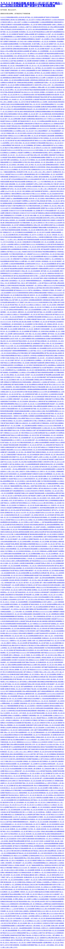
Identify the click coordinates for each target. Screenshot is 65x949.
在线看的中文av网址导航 (47, 937)
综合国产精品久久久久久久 (16, 478)
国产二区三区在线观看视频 (33, 309)
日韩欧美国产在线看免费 (30, 268)
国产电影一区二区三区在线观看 (9, 31)
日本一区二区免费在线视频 (44, 715)
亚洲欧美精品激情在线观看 (20, 48)
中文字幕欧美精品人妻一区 (48, 181)
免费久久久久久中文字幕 (50, 285)
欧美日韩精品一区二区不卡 (28, 234)
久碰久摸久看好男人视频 (33, 481)
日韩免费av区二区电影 (31, 176)
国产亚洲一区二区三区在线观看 (50, 271)
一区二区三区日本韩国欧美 (56, 82)
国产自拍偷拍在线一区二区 (31, 937)
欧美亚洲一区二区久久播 (35, 650)
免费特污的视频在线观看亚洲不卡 (24, 85)
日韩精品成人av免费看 (45, 551)
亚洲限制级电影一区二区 (20, 413)
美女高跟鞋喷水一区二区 (18, 831)
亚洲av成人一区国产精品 (30, 486)
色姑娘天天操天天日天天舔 (29, 251)
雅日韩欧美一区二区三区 (18, 498)
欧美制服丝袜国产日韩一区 (12, 737)
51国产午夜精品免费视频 (50, 536)
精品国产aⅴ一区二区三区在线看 (39, 821)
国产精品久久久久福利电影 (46, 720)
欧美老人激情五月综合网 (37, 532)
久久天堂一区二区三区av (28, 512)
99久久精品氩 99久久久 (46, 123)
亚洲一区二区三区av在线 (30, 476)
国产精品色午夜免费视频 (25, 97)
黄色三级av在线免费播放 (29, 128)
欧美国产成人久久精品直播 (56, 225)
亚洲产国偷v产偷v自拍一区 (29, 662)
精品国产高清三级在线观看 (42, 575)
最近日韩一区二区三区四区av (45, 795)
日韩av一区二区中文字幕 (11, 732)
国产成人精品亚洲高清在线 (21, 275)
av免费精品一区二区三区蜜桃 (14, 546)
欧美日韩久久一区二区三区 (8, 394)
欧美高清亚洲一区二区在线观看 (23, 324)
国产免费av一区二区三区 (41, 44)
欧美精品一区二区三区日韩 (51, 138)
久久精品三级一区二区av (49, 428)
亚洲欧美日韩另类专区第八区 (41, 27)
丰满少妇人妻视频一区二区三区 (26, 114)
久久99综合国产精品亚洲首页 (42, 510)
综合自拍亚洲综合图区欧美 (21, 167)
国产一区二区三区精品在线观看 (39, 606)
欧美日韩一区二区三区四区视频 (50, 829)
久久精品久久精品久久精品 (37, 411)
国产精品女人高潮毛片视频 (20, 570)
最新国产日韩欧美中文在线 (35, 474)
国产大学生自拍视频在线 (16, 179)
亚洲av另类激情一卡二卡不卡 (10, 587)
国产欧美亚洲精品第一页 (26, 396)
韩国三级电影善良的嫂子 (36, 346)
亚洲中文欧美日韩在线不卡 (14, 271)
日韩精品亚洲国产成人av (23, 933)
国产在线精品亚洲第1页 (7, 679)
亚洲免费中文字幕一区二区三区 (11, 686)
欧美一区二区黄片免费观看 (23, 338)
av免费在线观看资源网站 (22, 561)
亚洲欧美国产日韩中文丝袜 (33, 725)
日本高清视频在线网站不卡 (48, 104)
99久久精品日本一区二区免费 (27, 423)
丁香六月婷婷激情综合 (39, 616)
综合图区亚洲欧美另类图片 (35, 461)
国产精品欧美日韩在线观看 (19, 278)
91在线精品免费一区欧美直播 (8, 906)
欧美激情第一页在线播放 (56, 41)
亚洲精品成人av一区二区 (27, 773)
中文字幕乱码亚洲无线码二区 (34, 205)
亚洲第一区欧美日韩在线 (50, 102)
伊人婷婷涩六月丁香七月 (42, 222)
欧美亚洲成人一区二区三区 (41, 41)
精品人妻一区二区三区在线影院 (31, 271)
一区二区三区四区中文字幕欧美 (29, 720)
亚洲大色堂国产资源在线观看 (53, 749)
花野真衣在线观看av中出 (56, 705)
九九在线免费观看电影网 (42, 403)
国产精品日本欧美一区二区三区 (25, 341)
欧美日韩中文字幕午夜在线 (24, 391)
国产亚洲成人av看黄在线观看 (42, 145)
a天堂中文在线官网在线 (23, 297)
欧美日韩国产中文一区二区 (16, 457)
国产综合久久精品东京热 (11, 97)
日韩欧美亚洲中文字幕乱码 (31, 123)
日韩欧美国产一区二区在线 (20, 399)
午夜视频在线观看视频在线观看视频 (37, 389)
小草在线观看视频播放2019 (36, 602)
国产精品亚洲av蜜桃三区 (25, 343)
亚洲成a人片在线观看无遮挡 (44, 418)
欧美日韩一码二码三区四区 (56, 529)
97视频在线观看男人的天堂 (46, 268)
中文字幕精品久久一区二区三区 (25, 505)
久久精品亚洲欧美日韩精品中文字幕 (32, 138)
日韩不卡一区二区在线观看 (53, 739)
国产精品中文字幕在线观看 (37, 387)
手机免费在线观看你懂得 (41, 790)
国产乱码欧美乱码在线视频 (55, 377)
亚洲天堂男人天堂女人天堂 (42, 85)
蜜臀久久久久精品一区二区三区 (44, 116)
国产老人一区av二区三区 (7, 53)
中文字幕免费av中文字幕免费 (21, 918)
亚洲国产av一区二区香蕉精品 (53, 259)
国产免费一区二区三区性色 (20, 300)
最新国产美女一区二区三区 (32, 104)
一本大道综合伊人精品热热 (52, 358)
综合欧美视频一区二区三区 (10, 575)
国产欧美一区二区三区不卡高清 (55, 616)
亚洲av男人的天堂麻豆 (21, 913)
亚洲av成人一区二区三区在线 (23, 63)
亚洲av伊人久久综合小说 (43, 147)
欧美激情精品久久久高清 (43, 244)
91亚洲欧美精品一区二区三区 (25, 370)
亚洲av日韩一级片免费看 (41, 155)
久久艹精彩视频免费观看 (11, 705)
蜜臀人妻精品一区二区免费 (22, 899)
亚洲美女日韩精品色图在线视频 (37, 292)
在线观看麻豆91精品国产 (54, 527)
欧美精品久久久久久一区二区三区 (37, 273)
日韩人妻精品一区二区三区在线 (15, 374)
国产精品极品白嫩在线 (27, 875)
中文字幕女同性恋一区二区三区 (16, 833)
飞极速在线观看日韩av (10, 172)
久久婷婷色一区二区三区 (10, 713)
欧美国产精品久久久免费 (17, 261)
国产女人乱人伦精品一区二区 (29, 519)
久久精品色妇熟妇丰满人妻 (12, 515)
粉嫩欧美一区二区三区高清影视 (41, 807)
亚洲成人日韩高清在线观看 (16, 186)
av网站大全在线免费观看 (42, 442)
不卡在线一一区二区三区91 (22, 377)
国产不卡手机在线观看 (47, 210)
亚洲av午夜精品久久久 (32, 471)
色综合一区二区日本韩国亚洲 (47, 266)
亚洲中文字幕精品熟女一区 (44, 423)
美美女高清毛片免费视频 (56, 676)
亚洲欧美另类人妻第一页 (43, 230)
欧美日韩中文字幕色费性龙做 (22, 850)
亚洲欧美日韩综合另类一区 (47, 464)
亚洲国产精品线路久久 (33, 759)
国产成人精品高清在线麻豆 (55, 97)
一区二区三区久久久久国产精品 (24, 155)
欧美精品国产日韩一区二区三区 (14, 582)
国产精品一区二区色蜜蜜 (44, 312)
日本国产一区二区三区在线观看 (34, 374)
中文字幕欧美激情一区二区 (27, 222)
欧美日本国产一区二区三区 (56, 896)
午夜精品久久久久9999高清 (40, 623)
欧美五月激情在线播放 (10, 114)
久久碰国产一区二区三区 (30, 879)
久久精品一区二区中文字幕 (20, 102)
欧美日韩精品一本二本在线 (8, 99)
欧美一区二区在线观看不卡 (31, 507)
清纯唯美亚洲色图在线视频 (47, 126)
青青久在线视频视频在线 (14, 249)
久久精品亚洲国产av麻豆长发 (12, 87)
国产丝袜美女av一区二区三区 (23, 500)
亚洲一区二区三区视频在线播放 (31, 553)
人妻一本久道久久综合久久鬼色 (41, 679)
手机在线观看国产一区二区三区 (28, 314)
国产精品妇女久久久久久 (21, 290)
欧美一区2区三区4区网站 (50, 556)
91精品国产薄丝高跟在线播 (10, 445)
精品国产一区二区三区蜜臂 (52, 48)
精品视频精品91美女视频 (50, 280)
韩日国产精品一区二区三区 (17, 304)
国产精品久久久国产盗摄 (49, 283)
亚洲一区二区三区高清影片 (33, 667)
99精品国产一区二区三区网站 (23, 862)
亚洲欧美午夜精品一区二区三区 (34, 75)
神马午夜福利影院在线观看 (31, 239)
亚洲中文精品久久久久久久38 (45, 133)
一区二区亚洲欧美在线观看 (29, 425)
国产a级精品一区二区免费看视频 (39, 51)
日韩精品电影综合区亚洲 (12, 222)
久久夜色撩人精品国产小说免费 (15, 75)
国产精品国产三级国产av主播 (33, 457)
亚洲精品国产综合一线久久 (17, 283)
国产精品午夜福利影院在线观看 (36, 89)
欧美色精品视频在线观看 (14, 237)
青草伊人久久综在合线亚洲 (31, 179)
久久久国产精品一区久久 (34, 350)
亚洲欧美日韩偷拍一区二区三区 (20, 77)
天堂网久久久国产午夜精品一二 (32, 522)
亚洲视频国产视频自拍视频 (39, 227)
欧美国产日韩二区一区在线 (19, 916)
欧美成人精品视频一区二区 (52, 331)
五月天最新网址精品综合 (23, 800)
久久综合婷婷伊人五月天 (14, 599)
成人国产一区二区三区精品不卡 (9, 631)
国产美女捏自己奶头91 (12, 795)
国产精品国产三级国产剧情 (54, 459)
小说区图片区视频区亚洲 (45, 237)
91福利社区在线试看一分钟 (20, 333)
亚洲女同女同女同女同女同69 (45, 565)
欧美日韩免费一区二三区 (36, 853)
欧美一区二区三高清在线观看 (25, 379)
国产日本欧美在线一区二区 (27, 147)
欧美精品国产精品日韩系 (40, 97)
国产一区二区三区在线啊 (55, 34)
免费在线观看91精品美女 (53, 159)
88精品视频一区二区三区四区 (17, 184)
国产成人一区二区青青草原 (24, 394)
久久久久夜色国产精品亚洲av (44, 771)
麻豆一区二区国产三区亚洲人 (33, 261)
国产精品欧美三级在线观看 (46, 135)
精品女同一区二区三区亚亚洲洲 (36, 109)
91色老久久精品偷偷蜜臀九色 (29, 70)
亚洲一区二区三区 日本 (52, 80)
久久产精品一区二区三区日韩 (8, 94)
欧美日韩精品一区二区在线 (21, 362)
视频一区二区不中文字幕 (47, 877)
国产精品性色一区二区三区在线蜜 (32, 780)
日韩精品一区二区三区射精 (52, 848)
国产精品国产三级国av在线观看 (25, 34)
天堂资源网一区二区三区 (22, 215)
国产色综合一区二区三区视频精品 (46, 754)
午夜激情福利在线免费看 (57, 899)
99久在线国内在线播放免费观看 (9, 44)
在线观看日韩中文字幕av (30, 420)
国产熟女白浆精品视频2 (14, 894)
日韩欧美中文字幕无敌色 (12, 213)
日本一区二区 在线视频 (47, 242)
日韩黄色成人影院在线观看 (19, 727)
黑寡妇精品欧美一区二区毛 (43, 732)
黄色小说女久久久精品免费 (54, 437)
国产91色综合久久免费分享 (48, 759)
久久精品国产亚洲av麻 (24, 621)
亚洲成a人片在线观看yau (14, 715)
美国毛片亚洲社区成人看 (7, 532)
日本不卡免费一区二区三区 (29, 894)
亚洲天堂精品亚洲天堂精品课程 (46, 246)
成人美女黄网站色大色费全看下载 (36, 384)
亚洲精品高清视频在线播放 (43, 111)
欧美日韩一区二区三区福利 (10, 406)
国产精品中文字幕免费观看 (20, 846)
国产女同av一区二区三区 (14, 188)
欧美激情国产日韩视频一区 (39, 60)
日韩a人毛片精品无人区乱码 (8, 29)
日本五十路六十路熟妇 (26, 41)
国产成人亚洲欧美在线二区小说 (52, 401)
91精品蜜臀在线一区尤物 (54, 850)
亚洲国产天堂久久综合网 (47, 660)
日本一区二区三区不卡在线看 (41, 232)
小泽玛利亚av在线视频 (31, 186)
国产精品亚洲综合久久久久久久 (20, 196)
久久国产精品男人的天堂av (29, 237)
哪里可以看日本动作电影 (25, 406)
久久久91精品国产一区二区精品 (29, 515)
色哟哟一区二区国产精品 (16, 476)
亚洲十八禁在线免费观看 (35, 536)
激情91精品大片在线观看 (51, 203)
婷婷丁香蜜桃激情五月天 (45, 70)
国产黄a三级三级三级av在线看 (22, 321)
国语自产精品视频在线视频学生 (47, 251)
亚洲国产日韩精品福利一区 (11, 41)
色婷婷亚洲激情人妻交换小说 (8, 19)
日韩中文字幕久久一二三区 (8, 908)
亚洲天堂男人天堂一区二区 (32, 744)
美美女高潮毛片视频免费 (26, 633)
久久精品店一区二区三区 (44, 234)
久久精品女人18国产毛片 (25, 27)
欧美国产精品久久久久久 (28, 244)
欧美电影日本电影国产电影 (40, 500)
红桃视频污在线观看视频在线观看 (38, 416)
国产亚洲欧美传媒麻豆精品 (32, 747)
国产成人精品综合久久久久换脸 (48, 488)
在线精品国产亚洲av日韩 (27, 684)
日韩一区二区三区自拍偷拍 (54, 343)
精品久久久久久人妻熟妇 (12, 771)
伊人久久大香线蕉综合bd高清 (26, 94)
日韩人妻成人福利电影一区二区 (36, 162)
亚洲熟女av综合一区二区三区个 (25, 130)
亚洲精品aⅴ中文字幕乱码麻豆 (53, 215)
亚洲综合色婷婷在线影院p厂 (17, 309)
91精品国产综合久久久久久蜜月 (14, 174)
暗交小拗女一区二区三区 (22, 143)
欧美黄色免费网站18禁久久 (55, 604)
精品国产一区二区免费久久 (43, 39)
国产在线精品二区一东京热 (56, 623)
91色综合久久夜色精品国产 (43, 58)
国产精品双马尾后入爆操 (50, 355)
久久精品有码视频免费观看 (16, 263)
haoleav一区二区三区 (6, 46)
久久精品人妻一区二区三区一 (48, 776)
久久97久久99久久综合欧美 (54, 693)
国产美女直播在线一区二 (28, 68)
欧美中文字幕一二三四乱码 (37, 275)
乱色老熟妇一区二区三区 (14, 242)
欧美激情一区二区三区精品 (26, 73)
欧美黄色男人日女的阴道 (42, 336)
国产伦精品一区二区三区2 (12, 684)
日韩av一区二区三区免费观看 (38, 297)
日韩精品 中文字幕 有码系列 (27, 631)
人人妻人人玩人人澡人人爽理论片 (23, 751)
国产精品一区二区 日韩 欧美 (39, 628)
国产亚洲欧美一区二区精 (37, 331)
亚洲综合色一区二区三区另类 (50, 638)
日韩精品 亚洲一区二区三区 (14, 133)
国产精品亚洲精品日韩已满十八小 (18, 812)
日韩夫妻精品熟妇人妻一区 (53, 858)
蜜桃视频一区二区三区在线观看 (16, 725)
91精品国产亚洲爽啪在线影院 (33, 428)
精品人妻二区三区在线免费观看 (32, 638)
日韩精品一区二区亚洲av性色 (31, 761)
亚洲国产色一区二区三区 (7, 85)
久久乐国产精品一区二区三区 (29, 809)
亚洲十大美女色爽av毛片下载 (47, 184)
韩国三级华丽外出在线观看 (21, 51)
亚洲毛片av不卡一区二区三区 (28, 795)
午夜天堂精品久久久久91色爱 (29, 432)
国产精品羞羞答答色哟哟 (37, 196)
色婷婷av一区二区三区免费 (19, 643)
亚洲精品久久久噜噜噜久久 (10, 152)
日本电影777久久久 (52, 742)
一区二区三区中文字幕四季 (15, 466)
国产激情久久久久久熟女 (39, 140)
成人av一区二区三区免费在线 (49, 553)
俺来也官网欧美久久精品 (19, 193)
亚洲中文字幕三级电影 (25, 589)
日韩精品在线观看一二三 (7, 611)
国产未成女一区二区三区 (9, 442)
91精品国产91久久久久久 (34, 254)
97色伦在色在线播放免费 (51, 75)
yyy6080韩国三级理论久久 (13, 244)
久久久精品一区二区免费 (49, 457)
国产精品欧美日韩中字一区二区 (27, 121)
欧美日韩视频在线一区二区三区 (44, 792)
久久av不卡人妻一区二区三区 (13, 191)
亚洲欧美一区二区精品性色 (43, 768)
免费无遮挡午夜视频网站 (55, 621)
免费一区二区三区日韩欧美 (8, 379)
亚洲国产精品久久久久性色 (29, 597)
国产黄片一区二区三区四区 (31, 466)
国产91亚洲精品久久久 (41, 34)
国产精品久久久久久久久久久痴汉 (42, 611)
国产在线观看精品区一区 (28, 686)
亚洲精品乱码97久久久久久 (11, 116)
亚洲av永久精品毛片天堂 (51, 766)
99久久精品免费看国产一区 (42, 130)
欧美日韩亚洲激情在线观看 (46, 449)
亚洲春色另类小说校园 (48, 220)
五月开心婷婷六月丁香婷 (14, 780)
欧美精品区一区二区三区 (49, 261)
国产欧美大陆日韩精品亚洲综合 (53, 532)
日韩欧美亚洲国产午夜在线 (14, 454)
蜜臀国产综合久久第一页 (14, 430)
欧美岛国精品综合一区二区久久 (44, 838)
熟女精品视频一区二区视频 (32, 210)
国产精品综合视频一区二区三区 (26, 708)
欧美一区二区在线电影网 (39, 693)
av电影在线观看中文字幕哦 (35, 817)
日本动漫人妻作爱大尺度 (16, 580)
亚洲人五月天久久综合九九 (52, 539)
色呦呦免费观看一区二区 (30, 734)
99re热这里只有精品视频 (35, 217)
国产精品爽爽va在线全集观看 (8, 27)
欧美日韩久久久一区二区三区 (28, 36)
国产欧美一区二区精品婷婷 (45, 445)
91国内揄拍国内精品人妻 (30, 174)
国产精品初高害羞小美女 (35, 46)
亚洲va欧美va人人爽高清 (36, 401)
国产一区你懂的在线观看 (47, 778)
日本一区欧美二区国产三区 (55, 498)
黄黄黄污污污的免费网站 (21, 416)
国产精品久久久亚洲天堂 (22, 355)
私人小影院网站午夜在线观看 (33, 317)
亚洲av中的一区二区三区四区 (34, 483)
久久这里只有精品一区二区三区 (54, 727)
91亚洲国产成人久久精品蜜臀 (22, 701)
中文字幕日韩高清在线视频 (48, 481)
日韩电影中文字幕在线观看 (38, 143)
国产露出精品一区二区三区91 (22, 679)
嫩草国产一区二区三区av (35, 570)
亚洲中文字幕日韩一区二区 (47, 454)
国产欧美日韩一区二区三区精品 (48, 466)
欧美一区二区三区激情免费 (22, 408)
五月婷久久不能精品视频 (23, 227)
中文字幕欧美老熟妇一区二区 (46, 174)
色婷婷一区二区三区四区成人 (37, 812)
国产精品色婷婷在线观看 (51, 53)
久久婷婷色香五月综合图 (56, 394)
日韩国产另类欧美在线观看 (34, 942)
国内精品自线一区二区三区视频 (13, 882)
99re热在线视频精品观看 (48, 469)
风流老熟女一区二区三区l (52, 490)
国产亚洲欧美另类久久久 (35, 102)
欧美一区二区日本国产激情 (35, 278)
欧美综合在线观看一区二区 (14, 763)
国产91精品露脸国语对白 (57, 31)
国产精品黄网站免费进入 (11, 418)
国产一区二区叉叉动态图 (53, 109)
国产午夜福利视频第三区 (53, 645)
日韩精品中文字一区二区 (10, 232)
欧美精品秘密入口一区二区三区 (13, 824)
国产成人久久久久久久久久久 (26, 150)
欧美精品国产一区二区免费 (11, 585)
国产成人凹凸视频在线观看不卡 (17, 739)
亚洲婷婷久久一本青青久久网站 (14, 488)
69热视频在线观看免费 (35, 300)
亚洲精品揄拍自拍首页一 (53, 164)
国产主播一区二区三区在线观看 (48, 179)
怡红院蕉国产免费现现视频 (21, 527)
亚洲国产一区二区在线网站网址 (9, 396)
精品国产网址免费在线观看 (16, 841)
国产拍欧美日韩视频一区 (19, 384)
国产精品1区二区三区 (22, 853)
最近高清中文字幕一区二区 (10, 802)
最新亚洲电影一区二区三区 (27, 792)
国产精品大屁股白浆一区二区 (43, 341)
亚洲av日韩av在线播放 (54, 561)
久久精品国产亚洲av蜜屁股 (8, 157)
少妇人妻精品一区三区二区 (47, 594)
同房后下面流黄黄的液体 (35, 365)
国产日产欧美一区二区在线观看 (19, 437)
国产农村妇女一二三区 (54, 382)
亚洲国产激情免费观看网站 (54, 338)
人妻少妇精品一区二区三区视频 (40, 541)
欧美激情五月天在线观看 (14, 722)
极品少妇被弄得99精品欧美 (56, 904)
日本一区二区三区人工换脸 (42, 802)
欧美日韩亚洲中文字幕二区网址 (48, 302)
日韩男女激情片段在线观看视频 (13, 553)
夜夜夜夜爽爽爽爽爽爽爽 (20, 350)
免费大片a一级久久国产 (14, 22)
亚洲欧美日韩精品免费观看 (48, 106)
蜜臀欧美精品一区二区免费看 (10, 703)
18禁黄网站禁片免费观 (57, 614)
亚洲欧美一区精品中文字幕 (54, 812)
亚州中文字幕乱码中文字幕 (22, 645)
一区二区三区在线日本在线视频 (52, 817)
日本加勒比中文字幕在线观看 (8, 626)
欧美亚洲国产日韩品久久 (7, 865)
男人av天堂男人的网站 (24, 930)
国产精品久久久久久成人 (11, 39)
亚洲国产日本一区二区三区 (56, 44)
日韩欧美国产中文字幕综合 (56, 155)
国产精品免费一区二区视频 (31, 594)
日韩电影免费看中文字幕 (20, 162)
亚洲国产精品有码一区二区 (36, 539)
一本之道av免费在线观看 (19, 469)
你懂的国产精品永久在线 (38, 319)
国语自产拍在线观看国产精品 (49, 747)
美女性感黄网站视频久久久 (8, 130)
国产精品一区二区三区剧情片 (44, 68)
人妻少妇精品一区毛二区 (23, 164)
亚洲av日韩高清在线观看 (45, 879)
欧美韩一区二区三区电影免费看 (21, 541)
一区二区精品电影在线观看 (14, 662)
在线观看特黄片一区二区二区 (26, 732)
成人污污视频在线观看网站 (50, 483)
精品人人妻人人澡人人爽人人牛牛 (49, 672)
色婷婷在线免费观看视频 (51, 843)
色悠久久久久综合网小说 (55, 118)
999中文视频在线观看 (26, 614)
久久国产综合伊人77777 (31, 266)
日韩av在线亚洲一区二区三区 (45, 664)
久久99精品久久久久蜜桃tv (20, 46)
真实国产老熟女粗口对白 (13, 126)
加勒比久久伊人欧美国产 (37, 53)
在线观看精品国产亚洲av (41, 82)
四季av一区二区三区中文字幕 (18, 89)
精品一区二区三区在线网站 (48, 674)
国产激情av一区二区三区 (36, 56)
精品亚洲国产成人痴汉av (50, 819)
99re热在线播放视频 (41, 326)
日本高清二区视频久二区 (41, 92)
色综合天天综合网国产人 (34, 698)
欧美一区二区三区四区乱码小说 (52, 568)
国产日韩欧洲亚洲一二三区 (33, 283)
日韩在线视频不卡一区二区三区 (28, 445)
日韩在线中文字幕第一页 (49, 290)
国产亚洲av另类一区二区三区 (44, 686)
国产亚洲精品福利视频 (33, 652)
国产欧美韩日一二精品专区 (48, 191)
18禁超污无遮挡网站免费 (50, 278)
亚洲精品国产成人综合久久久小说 (23, 92)
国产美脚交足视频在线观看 (43, 24)
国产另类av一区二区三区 (31, 940)
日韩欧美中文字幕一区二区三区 (48, 722)
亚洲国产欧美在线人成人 (54, 140)
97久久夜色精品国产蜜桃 (41, 396)
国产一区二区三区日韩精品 (27, 771)
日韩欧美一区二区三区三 (50, 205)
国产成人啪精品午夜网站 (28, 737)
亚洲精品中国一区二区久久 (52, 346)
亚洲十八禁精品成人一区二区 (17, 655)
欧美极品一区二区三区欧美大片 (52, 56)
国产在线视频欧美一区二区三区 (35, 358)
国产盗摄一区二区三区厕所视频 (52, 643)
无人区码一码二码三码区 (20, 461)
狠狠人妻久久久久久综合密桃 (46, 186)
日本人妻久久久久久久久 (32, 302)
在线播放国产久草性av (32, 184)
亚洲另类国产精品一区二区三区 (24, 783)
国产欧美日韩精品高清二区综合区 (19, 524)
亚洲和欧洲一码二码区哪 (24, 60)
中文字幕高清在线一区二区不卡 (31, 824)
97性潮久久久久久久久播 (38, 503)
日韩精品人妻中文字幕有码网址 (43, 379)
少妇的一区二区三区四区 (49, 304)
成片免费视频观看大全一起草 (55, 391)
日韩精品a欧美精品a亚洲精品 (25, 82)
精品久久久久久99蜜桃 (16, 778)
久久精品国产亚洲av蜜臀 (16, 307)
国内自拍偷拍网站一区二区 (46, 176)
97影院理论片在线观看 (42, 705)
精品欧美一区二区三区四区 (56, 92)
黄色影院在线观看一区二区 (24, 623)
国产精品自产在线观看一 (17, 256)
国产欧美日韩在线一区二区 (10, 889)
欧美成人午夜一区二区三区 (18, 358)
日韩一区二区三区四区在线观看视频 (45, 696)
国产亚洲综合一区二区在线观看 (25, 908)
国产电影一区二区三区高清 (38, 408)
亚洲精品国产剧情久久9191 (37, 911)
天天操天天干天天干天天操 (16, 210)
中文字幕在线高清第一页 (26, 44)
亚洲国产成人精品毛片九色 (14, 138)
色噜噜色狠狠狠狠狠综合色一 (34, 280)
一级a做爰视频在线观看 (33, 208)
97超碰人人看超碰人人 (57, 24)
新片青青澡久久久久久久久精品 (26, 58)
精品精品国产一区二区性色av (34, 285)
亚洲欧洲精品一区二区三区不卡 (27, 19)
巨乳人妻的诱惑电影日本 (20, 759)
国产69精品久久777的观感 (45, 447)
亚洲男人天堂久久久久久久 (30, 188)
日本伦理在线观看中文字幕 (46, 597)
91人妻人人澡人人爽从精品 (46, 188)
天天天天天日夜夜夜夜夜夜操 (19, 292)
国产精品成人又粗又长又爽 (19, 766)
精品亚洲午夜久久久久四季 (37, 77)
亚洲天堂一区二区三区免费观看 (39, 295)
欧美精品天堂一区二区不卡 (24, 29)
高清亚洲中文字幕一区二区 (24, 172)
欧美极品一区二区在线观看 (26, 870)
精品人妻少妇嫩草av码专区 (45, 580)
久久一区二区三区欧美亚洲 (41, 65)
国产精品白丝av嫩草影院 (24, 693)
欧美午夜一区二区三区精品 (37, 198)
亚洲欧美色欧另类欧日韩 (22, 295)
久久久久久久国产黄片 (29, 754)
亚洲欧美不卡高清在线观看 (14, 24)
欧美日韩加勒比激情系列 (37, 524)
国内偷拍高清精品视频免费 (29, 710)
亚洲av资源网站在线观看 (15, 664)
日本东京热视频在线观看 (17, 104)
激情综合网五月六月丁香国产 (15, 302)
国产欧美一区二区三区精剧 (42, 73)
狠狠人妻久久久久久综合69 (10, 633)
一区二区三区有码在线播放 (15, 879)
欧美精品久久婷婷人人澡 (21, 217)
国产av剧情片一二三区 (50, 602)
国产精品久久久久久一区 (22, 53)
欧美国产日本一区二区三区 (11, 336)
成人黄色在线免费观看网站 (40, 29)
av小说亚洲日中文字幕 (56, 336)
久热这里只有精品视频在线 (8, 708)
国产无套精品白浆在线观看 (14, 691)
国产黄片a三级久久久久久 (53, 384)
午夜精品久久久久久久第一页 (12, 432)
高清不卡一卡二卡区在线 (11, 343)
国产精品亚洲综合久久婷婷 (41, 31)
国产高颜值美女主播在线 (43, 213)
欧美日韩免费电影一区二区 (15, 522)
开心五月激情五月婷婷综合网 (46, 763)
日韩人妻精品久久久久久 (32, 660)
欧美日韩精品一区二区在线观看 (19, 604)
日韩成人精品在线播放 (52, 167)
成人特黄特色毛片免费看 (7, 63)
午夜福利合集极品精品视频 (21, 411)
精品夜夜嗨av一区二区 (28, 24)
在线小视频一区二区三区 (31, 135)
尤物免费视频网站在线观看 (20, 198)
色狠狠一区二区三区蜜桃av (33, 655)
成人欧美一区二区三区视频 (36, 48)
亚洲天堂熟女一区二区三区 (49, 254)
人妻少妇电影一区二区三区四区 (11, 875)
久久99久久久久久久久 (43, 128)
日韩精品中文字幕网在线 (11, 382)
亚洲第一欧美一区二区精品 (35, 640)
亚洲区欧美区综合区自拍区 (15, 672)
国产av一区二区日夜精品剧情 (12, 809)
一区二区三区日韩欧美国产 (56, 51)
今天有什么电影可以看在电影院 (25, 838)
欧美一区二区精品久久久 (44, 887)
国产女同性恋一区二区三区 (10, 589)
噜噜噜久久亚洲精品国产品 (33, 367)
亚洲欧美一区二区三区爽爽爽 (18, 829)
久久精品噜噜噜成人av (40, 783)
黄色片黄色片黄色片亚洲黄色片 (52, 288)
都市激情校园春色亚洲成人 (40, 152)
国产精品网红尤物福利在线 (10, 935)
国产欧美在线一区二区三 (55, 396)
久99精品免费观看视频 (46, 22)
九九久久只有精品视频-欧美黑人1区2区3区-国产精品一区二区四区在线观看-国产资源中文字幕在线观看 (31, 4)
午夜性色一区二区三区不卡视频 (29, 891)
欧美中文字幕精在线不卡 (12, 773)
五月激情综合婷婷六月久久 (32, 263)
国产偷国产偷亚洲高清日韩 (49, 667)
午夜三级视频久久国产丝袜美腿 (31, 191)
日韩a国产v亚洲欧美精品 (28, 118)
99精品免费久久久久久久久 (14, 449)
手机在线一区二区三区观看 (8, 227)
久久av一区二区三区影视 (54, 408)
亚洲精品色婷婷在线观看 (21, 556)
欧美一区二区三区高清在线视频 (20, 346)
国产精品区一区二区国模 (23, 319)
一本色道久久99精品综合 (53, 319)
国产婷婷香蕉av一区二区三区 (23, 616)
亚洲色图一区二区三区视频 (42, 870)
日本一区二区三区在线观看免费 (34, 256)
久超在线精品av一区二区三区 (18, 159)
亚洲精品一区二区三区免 (39, 589)
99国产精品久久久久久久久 (48, 652)
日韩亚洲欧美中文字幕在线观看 (30, 126)
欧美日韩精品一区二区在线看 (47, 517)
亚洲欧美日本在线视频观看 (25, 232)
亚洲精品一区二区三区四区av (31, 674)
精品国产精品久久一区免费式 (45, 718)
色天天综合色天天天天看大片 (54, 89)
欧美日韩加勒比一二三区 (45, 546)
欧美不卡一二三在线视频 (56, 29)
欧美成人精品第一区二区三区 (15, 266)
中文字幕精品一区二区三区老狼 (36, 159)
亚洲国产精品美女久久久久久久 (9, 792)
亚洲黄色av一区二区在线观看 (17, 483)
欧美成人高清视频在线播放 (37, 846)
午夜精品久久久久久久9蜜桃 (15, 135)
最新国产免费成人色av (38, 860)
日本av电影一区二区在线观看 (23, 611)
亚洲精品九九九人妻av (54, 406)
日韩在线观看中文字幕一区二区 (24, 65)
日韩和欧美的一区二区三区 (11, 635)
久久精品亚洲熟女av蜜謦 (52, 493)
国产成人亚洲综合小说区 (17, 464)
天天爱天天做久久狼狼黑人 (33, 657)
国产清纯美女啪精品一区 (53, 495)
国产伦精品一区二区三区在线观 (51, 725)
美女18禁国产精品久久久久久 (26, 418)
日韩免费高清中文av (10, 370)
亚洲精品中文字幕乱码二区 (27, 585)
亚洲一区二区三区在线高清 (8, 838)
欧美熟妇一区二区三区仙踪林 (49, 193)
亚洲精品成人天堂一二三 (33, 181)
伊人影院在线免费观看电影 (19, 109)
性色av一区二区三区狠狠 (41, 896)
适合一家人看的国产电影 (28, 452)
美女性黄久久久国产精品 (9, 60)
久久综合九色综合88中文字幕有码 (34, 490)
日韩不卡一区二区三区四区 (24, 440)
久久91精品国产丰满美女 (31, 488)
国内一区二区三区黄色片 (51, 534)
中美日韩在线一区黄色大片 (40, 928)
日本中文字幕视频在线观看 (26, 575)
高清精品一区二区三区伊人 (15, 420)
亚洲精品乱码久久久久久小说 (39, 169)
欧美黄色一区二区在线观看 (17, 220)
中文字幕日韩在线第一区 (41, 836)
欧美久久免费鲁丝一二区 (38, 360)
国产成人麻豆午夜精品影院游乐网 (25, 111)
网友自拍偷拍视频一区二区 (56, 370)
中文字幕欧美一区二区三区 (49, 307)
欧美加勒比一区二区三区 (26, 31)
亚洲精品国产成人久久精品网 (46, 432)
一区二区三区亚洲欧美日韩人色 (11, 234)
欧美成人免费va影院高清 (44, 19)
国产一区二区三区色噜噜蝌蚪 (37, 437)
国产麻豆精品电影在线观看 (35, 534)
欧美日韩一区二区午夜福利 (46, 515)
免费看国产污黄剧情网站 (29, 715)
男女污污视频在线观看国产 (56, 295)
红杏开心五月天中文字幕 (54, 348)
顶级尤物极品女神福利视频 (27, 544)
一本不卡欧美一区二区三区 (26, 713)
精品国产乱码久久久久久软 (10, 150)
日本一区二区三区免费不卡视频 (19, 676)
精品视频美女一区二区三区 (24, 860)
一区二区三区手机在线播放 (36, 399)
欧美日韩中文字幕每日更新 (8, 618)
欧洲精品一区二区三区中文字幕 (22, 169)
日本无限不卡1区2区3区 (18, 660)
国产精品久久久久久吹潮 (55, 814)
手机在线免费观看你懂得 (25, 529)
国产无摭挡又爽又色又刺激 (36, 749)
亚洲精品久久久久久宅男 (40, 391)
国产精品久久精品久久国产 (41, 906)
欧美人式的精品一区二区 (33, 826)
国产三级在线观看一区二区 (12, 452)
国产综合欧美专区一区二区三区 (24, 592)
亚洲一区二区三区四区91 (18, 481)
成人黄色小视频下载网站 (27, 609)
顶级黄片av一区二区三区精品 (18, 640)
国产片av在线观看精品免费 (16, 747)
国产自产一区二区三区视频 (22, 360)
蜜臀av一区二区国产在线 (31, 546)
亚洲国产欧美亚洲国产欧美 (55, 389)
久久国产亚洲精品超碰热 (49, 350)
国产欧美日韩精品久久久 (23, 503)
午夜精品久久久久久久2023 (55, 292)
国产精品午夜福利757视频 (11, 423)
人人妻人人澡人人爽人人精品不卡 (42, 172)
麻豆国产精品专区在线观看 (17, 181)
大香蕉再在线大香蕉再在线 (55, 60)
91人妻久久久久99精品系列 (56, 790)
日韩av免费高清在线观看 (57, 27)
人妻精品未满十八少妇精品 (39, 382)
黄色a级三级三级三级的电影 (40, 621)
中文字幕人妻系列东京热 (33, 469)
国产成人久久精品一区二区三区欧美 (36, 498)
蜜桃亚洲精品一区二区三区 (45, 710)
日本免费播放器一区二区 (21, 365)
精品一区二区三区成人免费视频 (38, 333)
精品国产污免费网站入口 (25, 152)
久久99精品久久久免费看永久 (29, 87)
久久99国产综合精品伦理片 (41, 633)
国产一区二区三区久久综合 (29, 599)
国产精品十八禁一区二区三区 (29, 447)
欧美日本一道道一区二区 (45, 635)
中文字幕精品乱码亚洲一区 (26, 872)
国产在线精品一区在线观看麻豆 (9, 372)
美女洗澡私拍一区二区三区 (35, 819)
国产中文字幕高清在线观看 (54, 901)
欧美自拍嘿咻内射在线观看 (21, 80)
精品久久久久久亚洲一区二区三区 (25, 403)
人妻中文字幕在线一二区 (54, 783)
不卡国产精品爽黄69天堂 (11, 73)
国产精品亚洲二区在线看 (55, 321)
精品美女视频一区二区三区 (46, 476)
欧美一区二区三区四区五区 (40, 63)
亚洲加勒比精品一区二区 (23, 157)
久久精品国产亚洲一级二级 (51, 841)
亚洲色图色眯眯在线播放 (38, 157)
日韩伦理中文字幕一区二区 (51, 461)
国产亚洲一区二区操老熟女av (19, 348)
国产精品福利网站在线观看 (43, 94)
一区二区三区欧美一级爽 (13, 312)
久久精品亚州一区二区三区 (53, 77)
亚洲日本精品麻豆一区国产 (31, 577)
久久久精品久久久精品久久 (50, 46)
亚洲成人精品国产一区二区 (22, 865)
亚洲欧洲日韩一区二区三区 (25, 329)
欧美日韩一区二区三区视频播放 (24, 145)
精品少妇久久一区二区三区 (54, 143)
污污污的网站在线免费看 (44, 121)
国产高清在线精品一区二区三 (48, 435)
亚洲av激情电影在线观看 (54, 99)
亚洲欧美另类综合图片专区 (8, 901)
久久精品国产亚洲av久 (40, 563)
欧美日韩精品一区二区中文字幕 (30, 435)
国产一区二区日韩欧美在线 (44, 114)
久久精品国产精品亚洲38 (39, 99)
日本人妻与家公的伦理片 (21, 56)
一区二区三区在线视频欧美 (48, 263)
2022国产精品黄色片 (48, 367)
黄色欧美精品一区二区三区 (19, 288)
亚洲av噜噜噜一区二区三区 (53, 162)
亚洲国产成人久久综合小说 (48, 208)
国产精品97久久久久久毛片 (8, 933)
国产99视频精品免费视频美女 (26, 39)
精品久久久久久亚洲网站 (51, 256)
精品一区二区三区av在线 (38, 164)
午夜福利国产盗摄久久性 (21, 493)
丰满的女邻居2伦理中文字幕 (19, 459)
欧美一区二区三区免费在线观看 (29, 635)
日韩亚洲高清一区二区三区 (27, 703)
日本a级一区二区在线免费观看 (14, 123)
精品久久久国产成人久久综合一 (43, 935)
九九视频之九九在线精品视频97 (30, 22)
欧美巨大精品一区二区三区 (45, 486)
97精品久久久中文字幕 (42, 587)
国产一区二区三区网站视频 (12, 118)
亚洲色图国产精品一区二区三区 (36, 945)
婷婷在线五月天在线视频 (33, 106)
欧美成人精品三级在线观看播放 (14, 754)
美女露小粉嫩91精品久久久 (43, 505)
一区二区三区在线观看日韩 (8, 800)
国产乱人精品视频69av (55, 152)
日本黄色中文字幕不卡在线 (53, 860)
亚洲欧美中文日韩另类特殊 (37, 167)
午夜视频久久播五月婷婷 (41, 626)
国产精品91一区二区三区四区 (39, 800)
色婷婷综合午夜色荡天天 (56, 63)
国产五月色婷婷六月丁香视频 (50, 780)
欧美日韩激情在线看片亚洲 (17, 367)
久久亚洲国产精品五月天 (9, 807)
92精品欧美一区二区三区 (37, 867)
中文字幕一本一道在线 (21, 536)
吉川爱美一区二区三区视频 (8, 34)
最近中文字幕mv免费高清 (12, 147)
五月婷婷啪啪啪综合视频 (20, 203)
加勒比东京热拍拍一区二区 (29, 449)
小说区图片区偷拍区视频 (26, 563)
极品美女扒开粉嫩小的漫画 (46, 891)
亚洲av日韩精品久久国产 (29, 430)
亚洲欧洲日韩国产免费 (16, 674)
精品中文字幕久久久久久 (33, 193)
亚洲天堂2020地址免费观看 (40, 529)
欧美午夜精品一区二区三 (43, 150)
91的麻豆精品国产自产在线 (12, 447)
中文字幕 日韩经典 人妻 (39, 324)
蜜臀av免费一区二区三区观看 (46, 87)
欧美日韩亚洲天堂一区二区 (32, 478)
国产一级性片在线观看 (46, 582)
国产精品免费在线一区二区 (8, 297)
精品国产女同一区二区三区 (12, 68)
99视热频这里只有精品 (49, 300)
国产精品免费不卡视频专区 (48, 249)
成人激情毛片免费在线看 (27, 116)
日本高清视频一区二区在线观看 (37, 348)
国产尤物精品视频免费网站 (36, 353)
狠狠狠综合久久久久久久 (24, 742)
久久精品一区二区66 (47, 309)
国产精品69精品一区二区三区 (30, 722)
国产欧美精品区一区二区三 (28, 718)
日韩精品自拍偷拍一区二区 (8, 225)
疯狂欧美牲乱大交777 (41, 118)
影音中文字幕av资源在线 (38, 201)
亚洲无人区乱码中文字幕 (29, 133)
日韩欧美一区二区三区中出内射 (43, 751)
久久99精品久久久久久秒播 (19, 273)
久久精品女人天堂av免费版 (27, 372)
